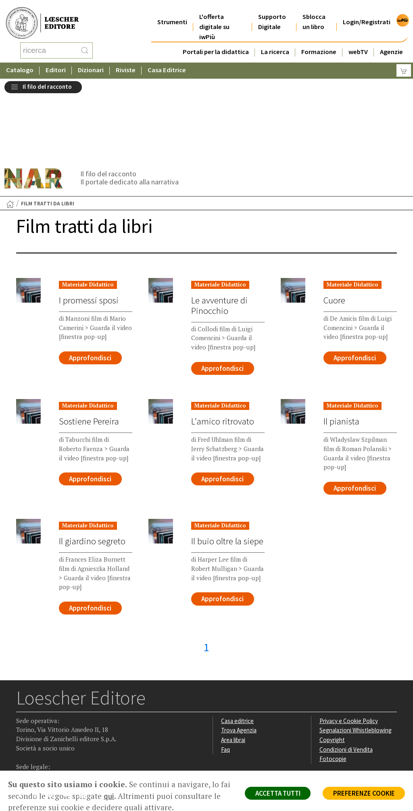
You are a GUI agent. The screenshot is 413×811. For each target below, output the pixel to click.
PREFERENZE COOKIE (363, 793)
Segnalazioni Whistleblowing (355, 654)
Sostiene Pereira (89, 345)
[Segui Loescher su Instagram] (39, 720)
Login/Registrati (366, 12)
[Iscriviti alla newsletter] (86, 719)
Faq (225, 673)
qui (120, 796)
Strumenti (172, 12)
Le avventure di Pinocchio (219, 229)
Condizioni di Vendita (346, 673)
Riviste (126, 62)
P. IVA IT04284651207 (43, 752)
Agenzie (391, 42)
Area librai (233, 664)
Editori (56, 62)
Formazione (318, 42)
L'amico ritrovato (222, 345)
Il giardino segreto (92, 465)
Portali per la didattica (216, 42)
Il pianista (341, 345)
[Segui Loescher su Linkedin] (55, 720)
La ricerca (275, 42)
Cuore (334, 223)
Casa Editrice (167, 62)
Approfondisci (90, 281)
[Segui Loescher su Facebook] (23, 720)
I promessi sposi (89, 223)
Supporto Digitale (272, 11)
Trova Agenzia (239, 654)
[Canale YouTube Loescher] (70, 720)
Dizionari (91, 62)
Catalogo (19, 62)
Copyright (332, 664)
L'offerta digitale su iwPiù (214, 16)
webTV (358, 42)
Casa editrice (237, 645)
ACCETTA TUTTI (275, 793)
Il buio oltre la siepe (227, 465)
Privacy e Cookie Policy (348, 645)
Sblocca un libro (313, 11)
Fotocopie (332, 683)
